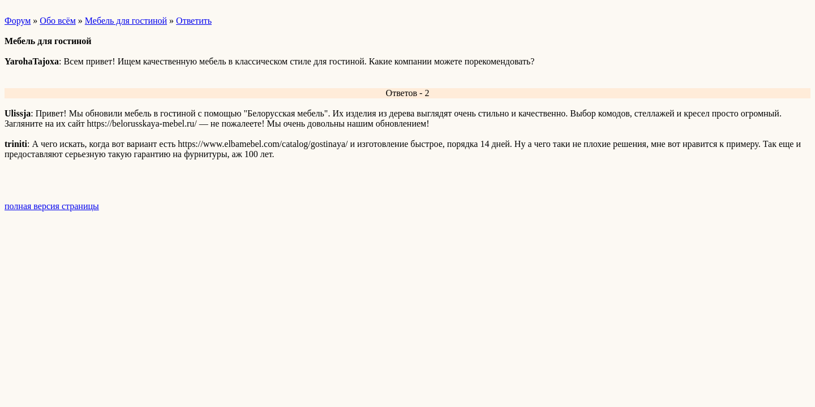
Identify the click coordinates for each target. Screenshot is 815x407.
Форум (18, 20)
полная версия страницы (52, 206)
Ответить (194, 20)
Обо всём (57, 20)
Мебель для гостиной (126, 20)
